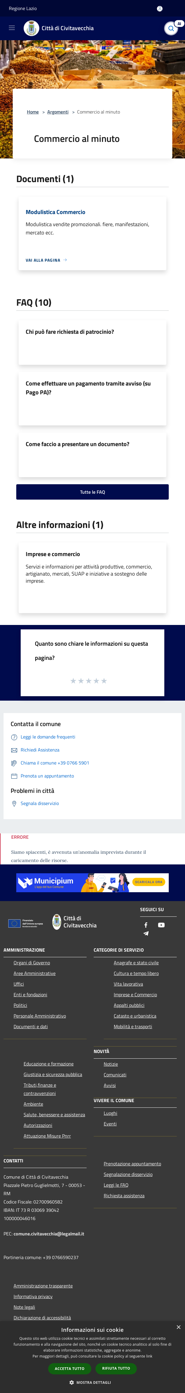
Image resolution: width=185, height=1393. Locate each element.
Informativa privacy (33, 1296)
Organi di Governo (32, 962)
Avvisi (110, 1085)
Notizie (111, 1064)
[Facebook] (146, 925)
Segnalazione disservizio (128, 1174)
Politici (20, 1005)
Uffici (19, 983)
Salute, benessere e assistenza (54, 1114)
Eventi (110, 1123)
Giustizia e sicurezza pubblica (53, 1074)
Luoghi (110, 1113)
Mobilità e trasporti (133, 1026)
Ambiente (33, 1103)
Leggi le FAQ (116, 1184)
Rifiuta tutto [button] (116, 1368)
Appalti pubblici (129, 1005)
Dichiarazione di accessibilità (42, 1317)
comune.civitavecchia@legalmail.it (49, 1233)
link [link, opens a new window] (149, 1356)
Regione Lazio (23, 8)
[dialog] (92, 1357)
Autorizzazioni (38, 1125)
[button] (92, 1382)
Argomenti (58, 111)
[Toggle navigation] (11, 27)
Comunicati (115, 1074)
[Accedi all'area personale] (160, 9)
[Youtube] (161, 925)
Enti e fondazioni (30, 994)
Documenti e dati (31, 1026)
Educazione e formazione (49, 1063)
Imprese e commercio (53, 553)
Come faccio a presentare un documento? (77, 443)
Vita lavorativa (128, 983)
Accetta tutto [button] (70, 1368)
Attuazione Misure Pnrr (47, 1135)
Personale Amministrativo (40, 1015)
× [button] (178, 1327)
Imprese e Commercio (135, 994)
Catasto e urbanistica (135, 1015)
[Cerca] (172, 28)
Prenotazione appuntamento (132, 1163)
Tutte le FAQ (92, 491)
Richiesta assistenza (124, 1195)
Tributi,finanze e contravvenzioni (40, 1089)
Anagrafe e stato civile (136, 962)
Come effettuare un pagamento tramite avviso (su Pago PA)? (88, 388)
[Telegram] (146, 933)
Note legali (24, 1307)
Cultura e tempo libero (136, 973)
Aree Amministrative (35, 973)
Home (33, 111)
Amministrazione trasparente (43, 1285)
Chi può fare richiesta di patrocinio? (70, 331)
